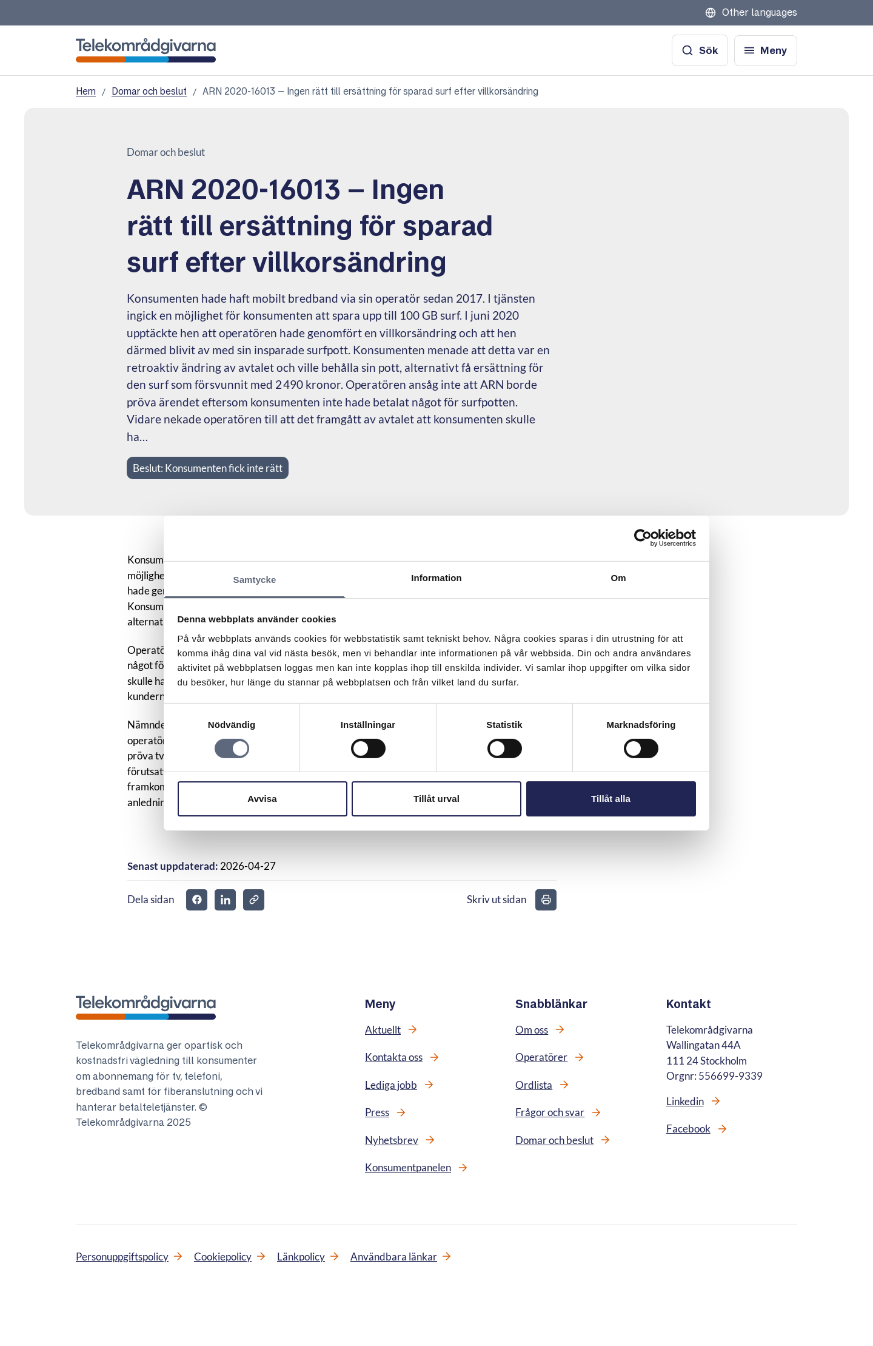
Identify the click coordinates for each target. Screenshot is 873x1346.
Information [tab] (436, 577)
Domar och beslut (149, 91)
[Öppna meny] (765, 50)
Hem (86, 91)
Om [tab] (618, 577)
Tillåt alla (610, 798)
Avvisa (261, 798)
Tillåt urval (436, 798)
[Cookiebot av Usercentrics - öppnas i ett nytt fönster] (643, 538)
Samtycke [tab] (254, 579)
